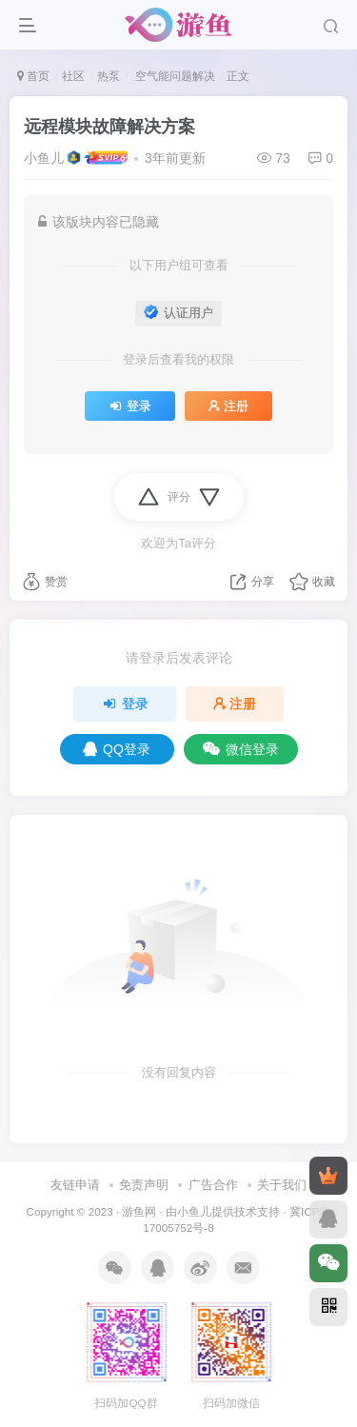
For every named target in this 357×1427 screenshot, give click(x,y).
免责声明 (144, 1185)
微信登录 (241, 749)
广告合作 (213, 1185)
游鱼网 (139, 1211)
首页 (33, 76)
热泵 (108, 76)
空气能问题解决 (172, 76)
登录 (130, 406)
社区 (73, 76)
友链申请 (75, 1185)
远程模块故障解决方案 (109, 126)
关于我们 (282, 1185)
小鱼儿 (44, 158)
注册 (228, 406)
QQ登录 (116, 749)
